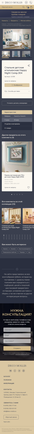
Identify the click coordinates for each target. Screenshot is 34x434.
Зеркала (5, 249)
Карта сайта (7, 422)
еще (29, 252)
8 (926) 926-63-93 (10, 408)
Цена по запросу (10, 81)
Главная (4, 24)
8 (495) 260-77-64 (10, 405)
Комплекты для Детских (14, 24)
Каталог (7, 376)
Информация (9, 383)
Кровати (13, 249)
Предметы (14, 20)
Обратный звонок (11, 417)
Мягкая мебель (26, 20)
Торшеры (22, 252)
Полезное (7, 380)
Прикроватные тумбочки (9, 252)
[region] (17, 54)
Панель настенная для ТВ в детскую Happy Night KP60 (14, 176)
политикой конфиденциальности (22, 354)
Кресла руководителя (25, 249)
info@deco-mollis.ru (10, 411)
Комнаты (5, 20)
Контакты (8, 389)
